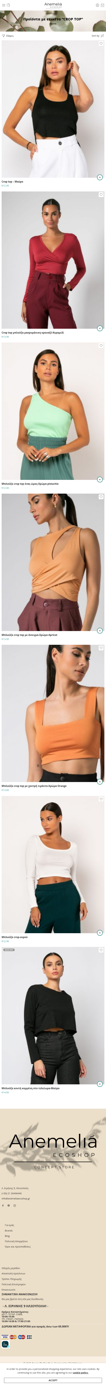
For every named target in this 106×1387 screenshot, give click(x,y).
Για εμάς (9, 1225)
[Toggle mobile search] (8, 5)
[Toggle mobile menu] (4, 5)
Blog (7, 1235)
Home (53, 23)
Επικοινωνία (8, 1289)
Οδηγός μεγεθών (11, 1268)
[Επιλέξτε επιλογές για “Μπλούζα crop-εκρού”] (100, 933)
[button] (100, 479)
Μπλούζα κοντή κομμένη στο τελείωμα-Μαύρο (31, 1088)
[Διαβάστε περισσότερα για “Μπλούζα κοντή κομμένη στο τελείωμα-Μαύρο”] (100, 1084)
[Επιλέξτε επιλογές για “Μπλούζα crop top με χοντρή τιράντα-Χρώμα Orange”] (100, 782)
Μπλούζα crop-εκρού (15, 937)
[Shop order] (98, 35)
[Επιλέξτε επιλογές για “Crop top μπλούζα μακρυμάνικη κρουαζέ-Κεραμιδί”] (100, 328)
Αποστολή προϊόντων (13, 1273)
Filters (8, 36)
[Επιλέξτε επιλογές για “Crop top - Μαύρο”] (100, 177)
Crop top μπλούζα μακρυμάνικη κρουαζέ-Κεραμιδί (33, 332)
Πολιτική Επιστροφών (14, 1284)
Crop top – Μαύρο (12, 181)
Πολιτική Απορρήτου (16, 1241)
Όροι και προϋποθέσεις (18, 1246)
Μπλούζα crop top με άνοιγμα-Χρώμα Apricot (29, 635)
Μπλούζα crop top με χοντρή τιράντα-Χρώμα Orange (34, 786)
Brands (9, 1230)
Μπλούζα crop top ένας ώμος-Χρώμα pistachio (30, 483)
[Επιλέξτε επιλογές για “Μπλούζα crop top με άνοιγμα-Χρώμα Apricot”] (100, 631)
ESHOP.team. (75, 1363)
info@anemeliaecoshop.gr (16, 1198)
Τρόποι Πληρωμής (12, 1279)
